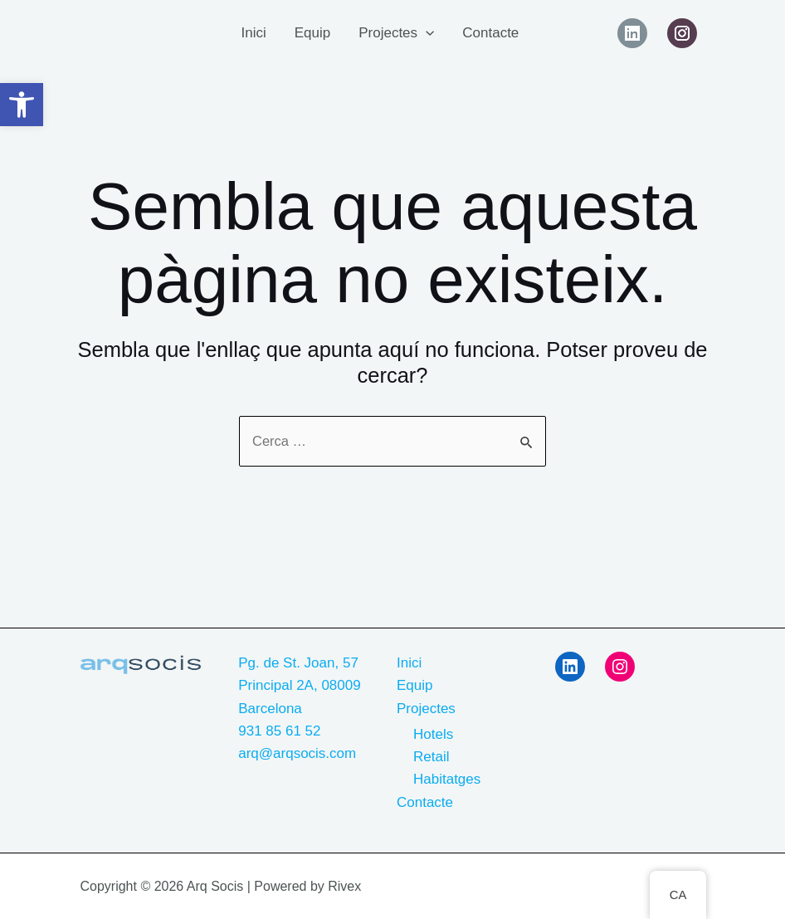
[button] (21, 104)
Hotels (433, 734)
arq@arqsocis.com (297, 753)
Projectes (396, 33)
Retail (431, 757)
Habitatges (446, 779)
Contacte (490, 33)
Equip (312, 33)
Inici (253, 33)
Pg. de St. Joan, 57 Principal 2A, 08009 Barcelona (299, 685)
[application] (425, 33)
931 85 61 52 (279, 731)
